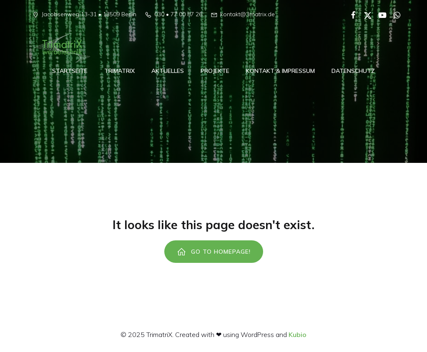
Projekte (215, 71)
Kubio (297, 334)
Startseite (70, 71)
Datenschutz (353, 71)
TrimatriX (119, 71)
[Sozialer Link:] (350, 15)
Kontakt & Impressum (280, 71)
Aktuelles (167, 71)
